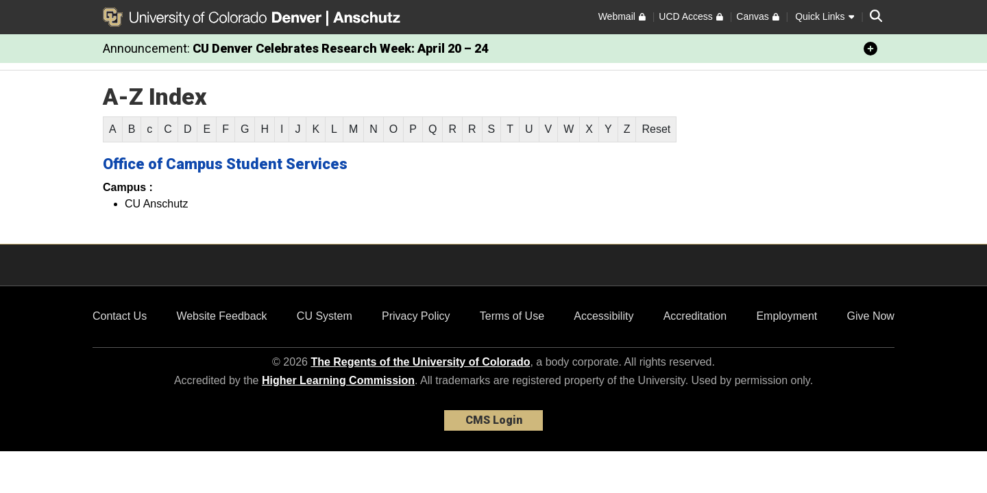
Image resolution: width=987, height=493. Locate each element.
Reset (656, 129)
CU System (324, 316)
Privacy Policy (416, 316)
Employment (786, 316)
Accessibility (603, 316)
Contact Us (120, 316)
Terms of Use (512, 316)
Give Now (870, 316)
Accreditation (695, 316)
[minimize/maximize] (870, 48)
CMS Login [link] (493, 420)
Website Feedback (221, 316)
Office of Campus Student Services (225, 164)
